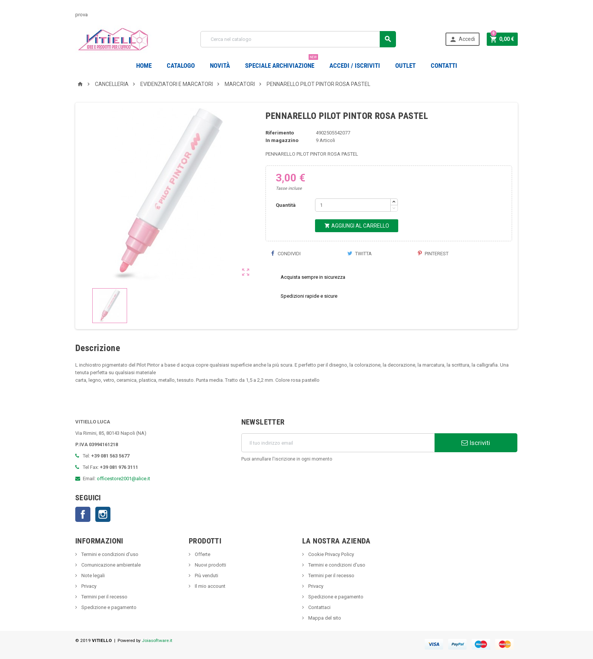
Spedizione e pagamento (108, 607)
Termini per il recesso (103, 597)
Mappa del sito (324, 618)
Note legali (92, 575)
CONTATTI (444, 65)
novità (220, 65)
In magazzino (281, 140)
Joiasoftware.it (157, 640)
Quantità (286, 205)
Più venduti (206, 575)
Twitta (359, 253)
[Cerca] (298, 39)
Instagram (102, 514)
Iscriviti (475, 443)
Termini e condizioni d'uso (109, 554)
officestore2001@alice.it (123, 478)
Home (144, 65)
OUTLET (405, 65)
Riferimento (279, 133)
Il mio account (209, 586)
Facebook (82, 514)
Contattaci (319, 607)
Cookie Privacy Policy (330, 554)
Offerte (202, 554)
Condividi (286, 253)
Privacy (88, 586)
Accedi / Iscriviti (354, 65)
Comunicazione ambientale (110, 565)
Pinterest (433, 253)
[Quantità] (353, 205)
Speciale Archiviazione (281, 62)
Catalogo (181, 65)
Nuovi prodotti (210, 565)
